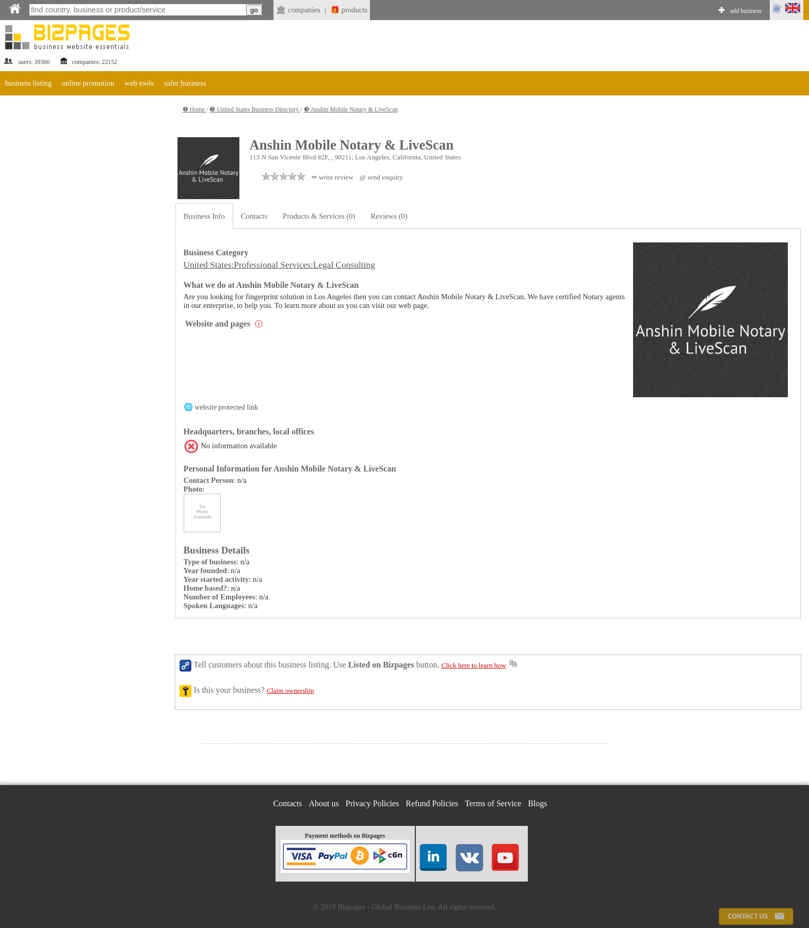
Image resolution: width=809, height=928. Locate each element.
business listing (28, 83)
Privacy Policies (372, 803)
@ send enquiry (381, 177)
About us (324, 803)
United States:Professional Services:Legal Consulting (279, 265)
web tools (139, 83)
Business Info (204, 216)
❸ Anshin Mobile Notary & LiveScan (351, 109)
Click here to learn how (474, 665)
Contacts (254, 216)
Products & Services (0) (319, 216)
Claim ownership (290, 690)
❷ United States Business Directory (254, 109)
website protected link (226, 407)
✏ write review (332, 177)
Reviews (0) (389, 216)
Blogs (537, 803)
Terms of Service (493, 803)
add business (746, 10)
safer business (185, 83)
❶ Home (194, 109)
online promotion (88, 83)
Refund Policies (432, 803)
